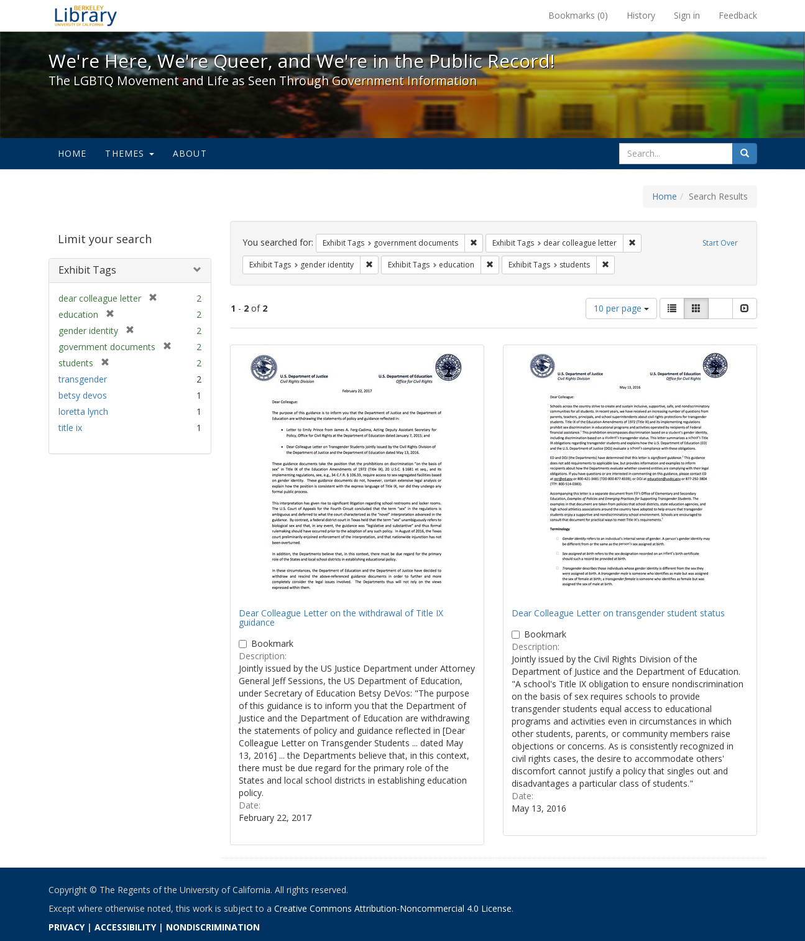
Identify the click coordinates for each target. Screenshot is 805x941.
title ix (70, 427)
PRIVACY (66, 927)
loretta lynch (83, 411)
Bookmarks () (578, 15)
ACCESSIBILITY (125, 927)
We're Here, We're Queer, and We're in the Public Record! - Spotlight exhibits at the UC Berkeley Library (85, 15)
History (641, 15)
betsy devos (82, 395)
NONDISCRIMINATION (213, 927)
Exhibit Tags (87, 270)
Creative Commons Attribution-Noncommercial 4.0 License (393, 908)
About (190, 153)
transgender (82, 379)
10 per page (621, 308)
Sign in (687, 15)
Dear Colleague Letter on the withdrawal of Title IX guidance (341, 617)
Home (72, 153)
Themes (129, 153)
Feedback (738, 15)
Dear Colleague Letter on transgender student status (618, 613)
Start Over (720, 243)
